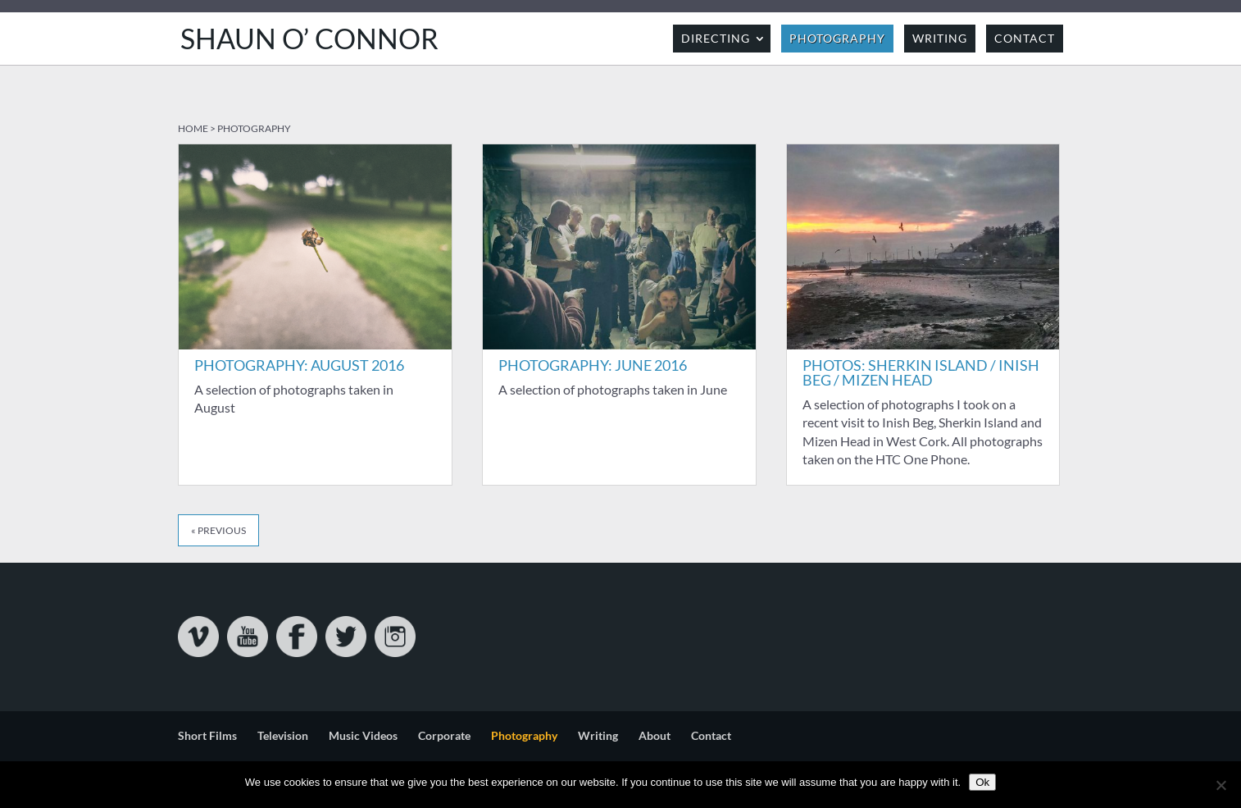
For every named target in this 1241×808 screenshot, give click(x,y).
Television (282, 735)
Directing (715, 38)
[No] (1220, 785)
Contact (1024, 38)
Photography (837, 38)
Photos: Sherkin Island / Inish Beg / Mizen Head (920, 372)
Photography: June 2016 (592, 365)
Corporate (444, 735)
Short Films (207, 735)
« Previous (218, 530)
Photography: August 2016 (299, 365)
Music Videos (363, 735)
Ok (982, 782)
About (655, 735)
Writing (939, 38)
